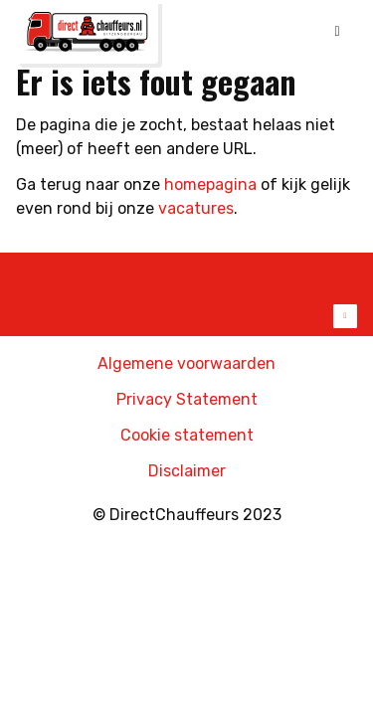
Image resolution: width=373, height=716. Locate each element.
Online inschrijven (257, 36)
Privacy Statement (187, 399)
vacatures (196, 208)
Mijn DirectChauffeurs (300, 36)
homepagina (210, 184)
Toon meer (186, 316)
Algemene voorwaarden (186, 363)
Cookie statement (187, 435)
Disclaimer (187, 470)
